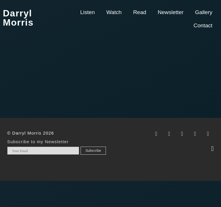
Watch (113, 12)
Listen (87, 12)
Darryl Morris (18, 18)
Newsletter (171, 12)
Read (139, 12)
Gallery (203, 12)
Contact (203, 25)
